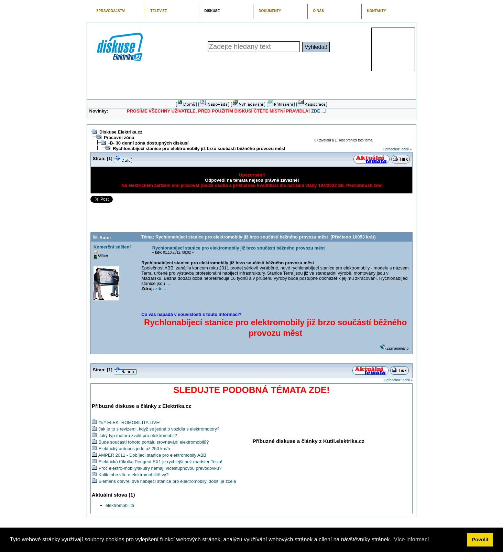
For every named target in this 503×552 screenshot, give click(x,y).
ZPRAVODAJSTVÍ (110, 11)
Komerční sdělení (112, 247)
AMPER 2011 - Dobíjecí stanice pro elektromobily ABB (152, 455)
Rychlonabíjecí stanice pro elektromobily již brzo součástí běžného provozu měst (199, 148)
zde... (160, 288)
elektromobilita (120, 505)
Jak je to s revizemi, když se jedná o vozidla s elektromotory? (158, 429)
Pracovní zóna (119, 137)
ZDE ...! (319, 111)
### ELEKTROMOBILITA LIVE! (129, 422)
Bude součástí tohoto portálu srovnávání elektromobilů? (153, 442)
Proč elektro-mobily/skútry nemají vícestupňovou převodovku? (159, 468)
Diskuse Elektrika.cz (120, 132)
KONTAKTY (376, 11)
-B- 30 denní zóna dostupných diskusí (148, 143)
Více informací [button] (411, 539)
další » (407, 149)
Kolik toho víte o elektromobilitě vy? (133, 474)
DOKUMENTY (270, 11)
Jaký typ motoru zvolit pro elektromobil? (137, 435)
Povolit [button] (480, 539)
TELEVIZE (158, 11)
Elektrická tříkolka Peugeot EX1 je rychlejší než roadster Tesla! (160, 461)
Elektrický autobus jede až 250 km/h (134, 448)
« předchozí (392, 149)
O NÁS (318, 11)
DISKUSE (212, 11)
